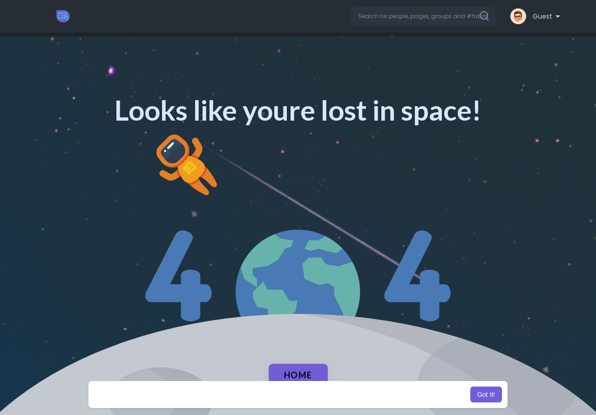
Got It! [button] (486, 394)
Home (298, 375)
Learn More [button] (345, 394)
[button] (423, 16)
